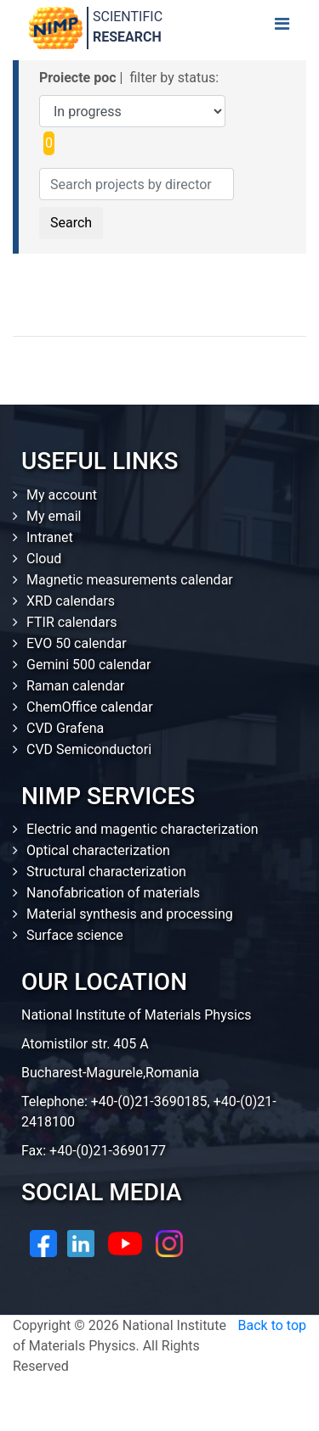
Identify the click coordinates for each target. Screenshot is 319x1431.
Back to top (272, 1325)
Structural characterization (106, 872)
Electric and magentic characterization (142, 829)
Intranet (49, 537)
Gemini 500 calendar (88, 665)
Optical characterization (98, 850)
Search (71, 223)
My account (61, 495)
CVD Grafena (65, 728)
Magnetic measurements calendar (129, 580)
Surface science (74, 935)
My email (54, 516)
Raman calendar (75, 686)
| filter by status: (129, 78)
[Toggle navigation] (281, 28)
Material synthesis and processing (129, 914)
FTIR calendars (71, 622)
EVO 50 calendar (76, 643)
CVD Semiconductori (88, 749)
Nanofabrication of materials (113, 893)
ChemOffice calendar (89, 707)
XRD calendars (70, 601)
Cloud (43, 559)
